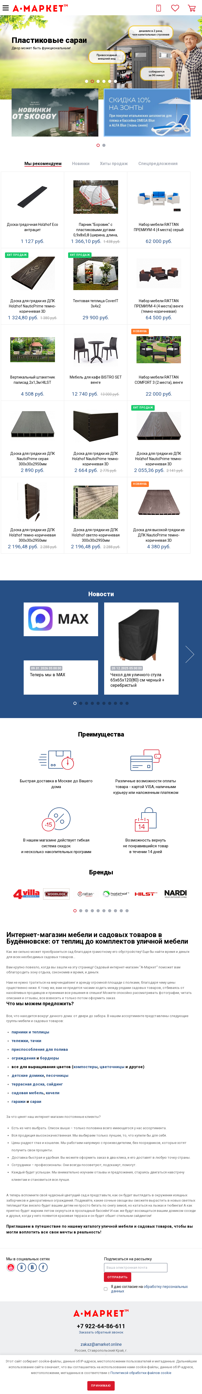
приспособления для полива (40, 1049)
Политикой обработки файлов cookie (140, 1373)
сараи (35, 1101)
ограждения (24, 1058)
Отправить (118, 1277)
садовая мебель (28, 1093)
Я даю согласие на (149, 1289)
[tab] (43, 164)
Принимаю (101, 1385)
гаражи (19, 1101)
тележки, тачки (26, 1040)
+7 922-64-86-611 (101, 1326)
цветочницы (112, 1066)
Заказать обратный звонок (101, 1332)
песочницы (57, 1075)
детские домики (28, 1075)
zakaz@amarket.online (101, 1344)
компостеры (85, 1066)
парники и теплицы (30, 1032)
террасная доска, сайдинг (37, 1084)
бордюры (49, 1058)
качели (52, 1093)
